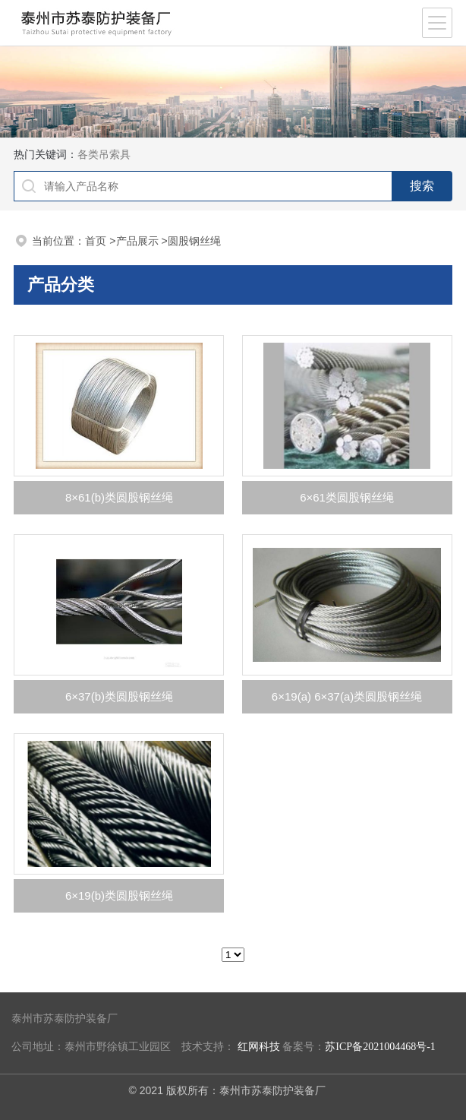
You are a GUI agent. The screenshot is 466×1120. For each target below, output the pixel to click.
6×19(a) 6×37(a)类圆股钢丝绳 (347, 696)
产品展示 (137, 241)
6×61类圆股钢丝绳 (347, 497)
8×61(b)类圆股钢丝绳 (119, 497)
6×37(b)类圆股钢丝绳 (119, 696)
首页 (95, 241)
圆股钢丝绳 (194, 241)
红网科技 (259, 1046)
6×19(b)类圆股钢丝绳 (119, 895)
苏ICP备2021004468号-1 (380, 1046)
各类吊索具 (104, 154)
